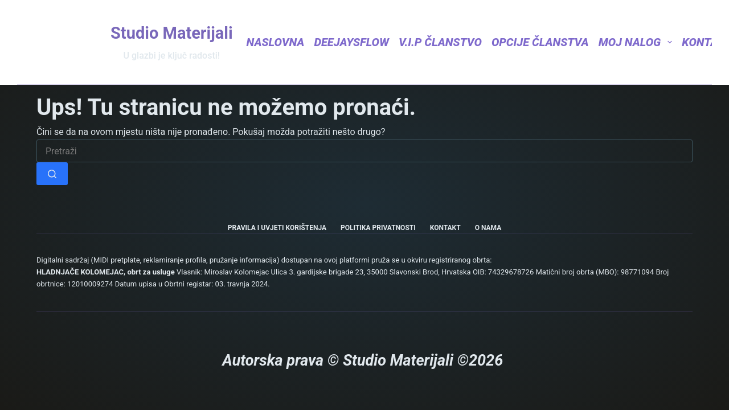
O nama (488, 228)
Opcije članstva (540, 42)
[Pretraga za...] (364, 151)
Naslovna (276, 42)
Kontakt (445, 228)
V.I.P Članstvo (440, 42)
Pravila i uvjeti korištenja (277, 228)
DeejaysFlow (351, 42)
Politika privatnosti (378, 228)
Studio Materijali (171, 33)
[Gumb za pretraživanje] (52, 173)
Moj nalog (636, 42)
